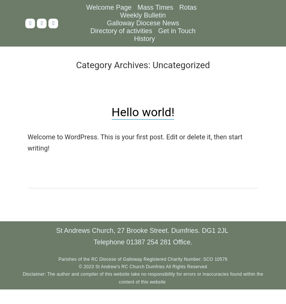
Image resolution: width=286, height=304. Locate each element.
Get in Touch (177, 31)
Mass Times (155, 7)
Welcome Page (109, 7)
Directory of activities (121, 31)
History (144, 38)
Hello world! (143, 112)
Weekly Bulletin (143, 15)
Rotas (188, 7)
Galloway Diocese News (143, 23)
